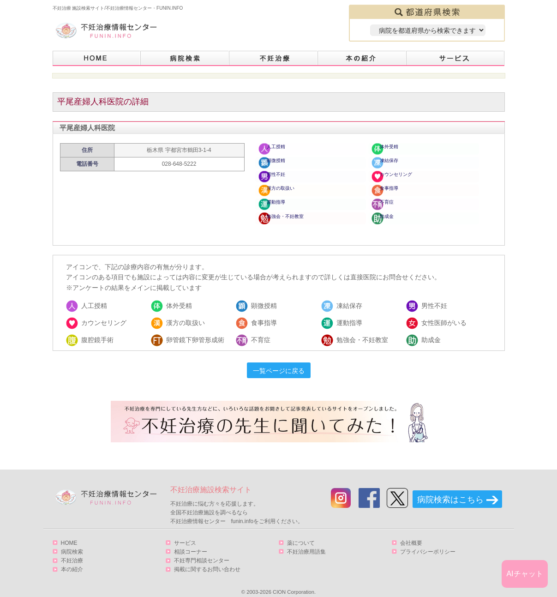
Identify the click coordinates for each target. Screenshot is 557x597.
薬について (301, 533)
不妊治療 (72, 551)
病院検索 (185, 58)
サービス (455, 58)
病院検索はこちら (450, 489)
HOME (97, 58)
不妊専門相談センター (201, 551)
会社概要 (411, 533)
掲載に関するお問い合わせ (207, 559)
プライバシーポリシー (427, 542)
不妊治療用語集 (306, 542)
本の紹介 (362, 58)
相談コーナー (190, 542)
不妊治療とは (273, 58)
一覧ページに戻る (279, 361)
